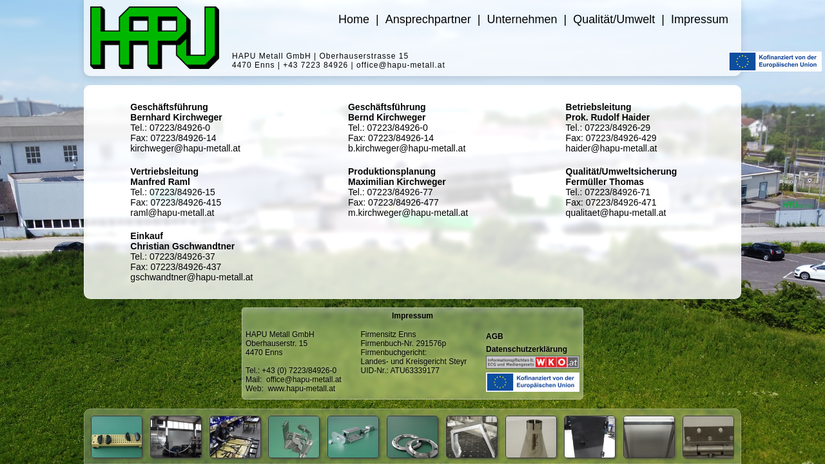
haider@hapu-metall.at (611, 148)
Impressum (699, 19)
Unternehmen (522, 19)
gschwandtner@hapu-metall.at (191, 277)
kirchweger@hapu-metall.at (185, 148)
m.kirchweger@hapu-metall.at (408, 213)
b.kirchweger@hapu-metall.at (406, 148)
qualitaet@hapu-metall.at (616, 213)
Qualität (614, 19)
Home (353, 19)
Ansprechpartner (428, 19)
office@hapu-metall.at (304, 379)
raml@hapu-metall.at (172, 213)
